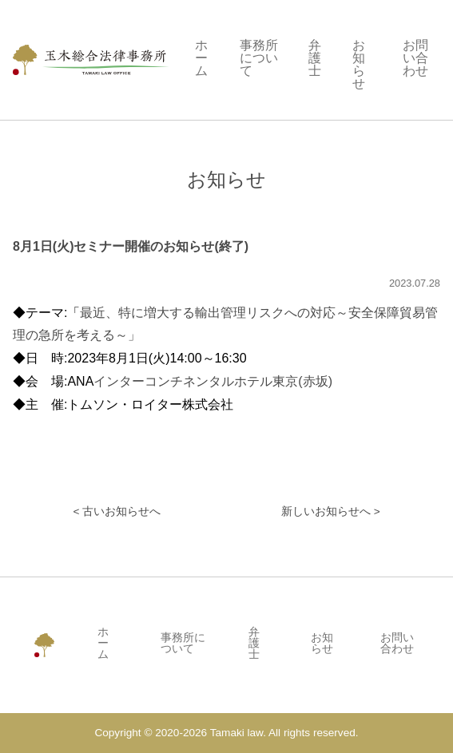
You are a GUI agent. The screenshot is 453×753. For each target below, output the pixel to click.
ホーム (201, 58)
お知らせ (358, 64)
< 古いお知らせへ (117, 511)
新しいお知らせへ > (330, 511)
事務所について (259, 58)
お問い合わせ (415, 58)
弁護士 (314, 58)
